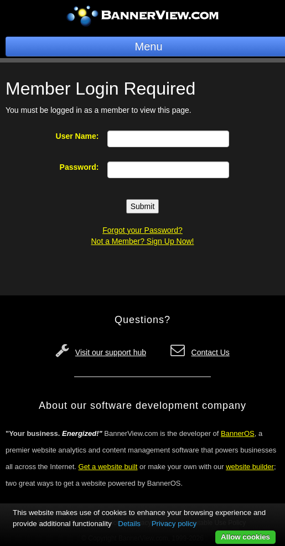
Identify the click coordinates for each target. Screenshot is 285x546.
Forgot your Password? (142, 230)
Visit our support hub (110, 352)
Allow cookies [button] (245, 537)
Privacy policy (174, 523)
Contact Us (210, 352)
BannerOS (238, 433)
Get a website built (108, 466)
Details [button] (129, 523)
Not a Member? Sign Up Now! (142, 241)
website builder (250, 466)
